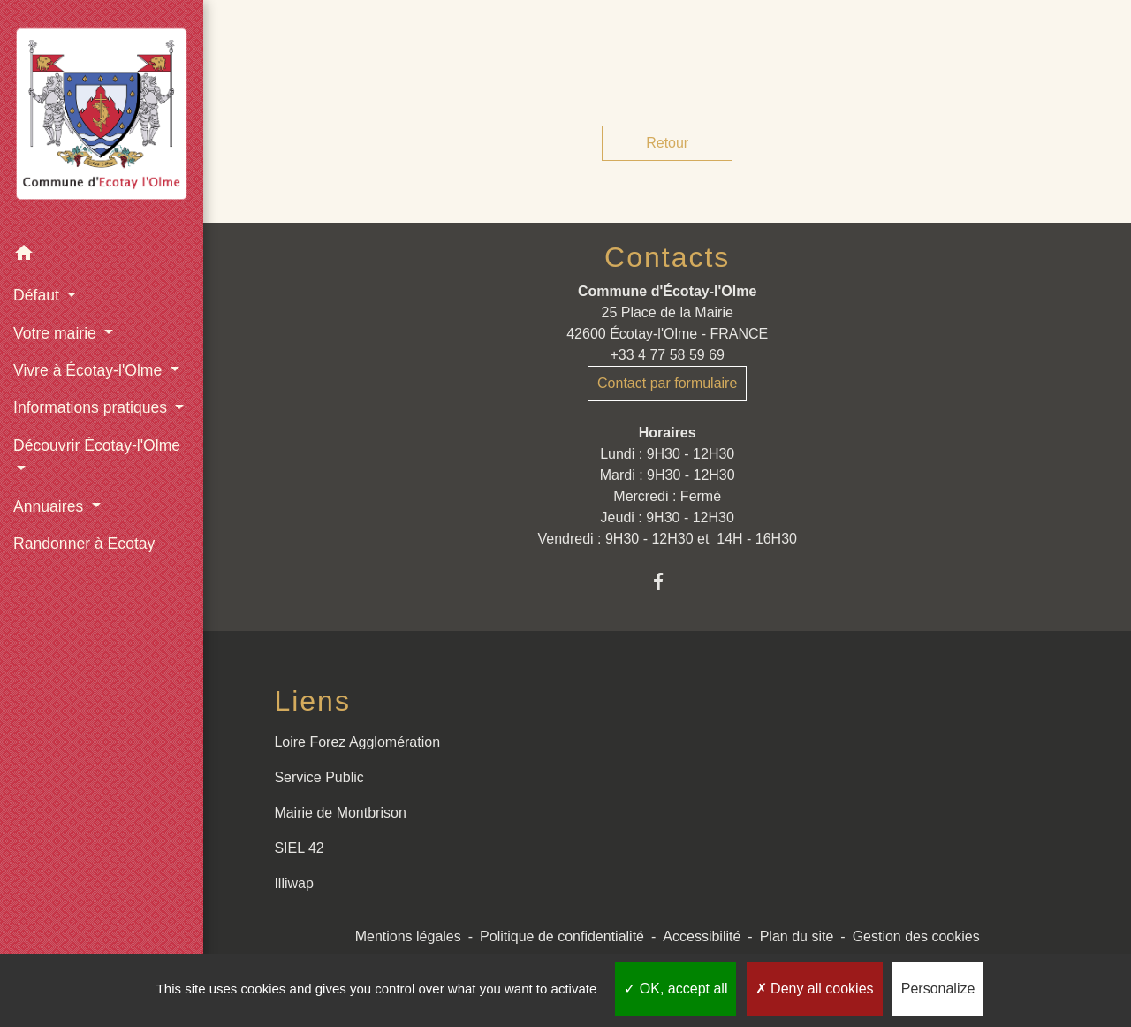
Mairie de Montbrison (340, 812)
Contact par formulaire (667, 383)
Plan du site (797, 936)
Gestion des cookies (916, 936)
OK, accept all (675, 988)
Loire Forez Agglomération (357, 741)
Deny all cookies (814, 988)
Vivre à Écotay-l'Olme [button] (89, 370)
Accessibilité (701, 936)
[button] (101, 256)
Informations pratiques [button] (92, 407)
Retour (667, 142)
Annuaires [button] (50, 506)
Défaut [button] (38, 295)
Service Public (318, 777)
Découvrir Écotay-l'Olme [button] (96, 445)
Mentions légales (408, 936)
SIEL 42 (298, 848)
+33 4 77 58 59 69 (667, 354)
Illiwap (293, 883)
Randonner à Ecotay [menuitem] (84, 543)
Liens (312, 701)
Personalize (938, 988)
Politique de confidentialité (562, 936)
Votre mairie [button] (57, 333)
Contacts (667, 257)
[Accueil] (101, 117)
